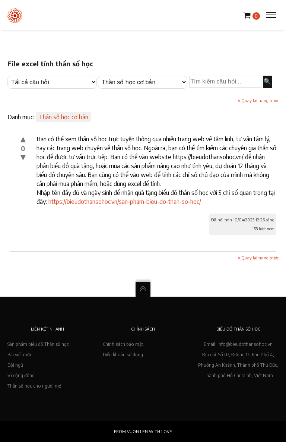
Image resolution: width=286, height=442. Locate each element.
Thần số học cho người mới (35, 386)
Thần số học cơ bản (63, 117)
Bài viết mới (19, 354)
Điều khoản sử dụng (123, 354)
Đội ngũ (15, 365)
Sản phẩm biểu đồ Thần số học (38, 344)
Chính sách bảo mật (123, 344)
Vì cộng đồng (21, 375)
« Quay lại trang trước (258, 100)
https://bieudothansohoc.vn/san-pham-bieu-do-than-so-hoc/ (124, 201)
